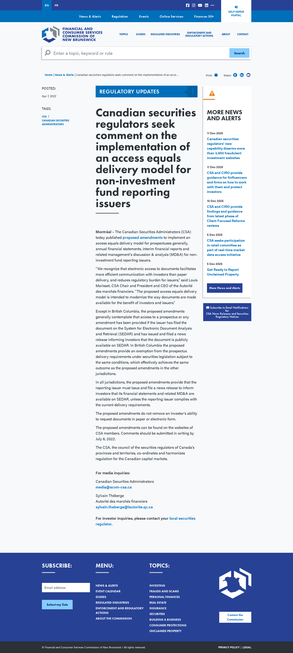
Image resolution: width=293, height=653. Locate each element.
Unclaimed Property (165, 631)
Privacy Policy (229, 647)
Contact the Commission (235, 617)
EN (47, 5)
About (226, 34)
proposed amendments (143, 237)
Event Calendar (108, 591)
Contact (242, 34)
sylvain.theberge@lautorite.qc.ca (124, 506)
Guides (140, 34)
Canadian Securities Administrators (55, 122)
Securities (157, 614)
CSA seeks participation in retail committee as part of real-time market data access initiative (226, 247)
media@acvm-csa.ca (114, 487)
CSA (44, 116)
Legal (247, 647)
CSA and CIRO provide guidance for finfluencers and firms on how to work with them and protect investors (227, 182)
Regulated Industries (165, 34)
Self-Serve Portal (236, 13)
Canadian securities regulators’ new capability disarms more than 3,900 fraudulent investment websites (226, 148)
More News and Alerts (224, 288)
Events (144, 16)
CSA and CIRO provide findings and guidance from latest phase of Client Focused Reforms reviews (226, 216)
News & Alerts (90, 16)
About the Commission (114, 618)
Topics (123, 34)
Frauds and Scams (164, 591)
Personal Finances (164, 597)
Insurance (157, 608)
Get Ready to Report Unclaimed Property (223, 271)
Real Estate (157, 603)
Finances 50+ (204, 16)
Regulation (120, 16)
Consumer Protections (167, 625)
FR (56, 5)
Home (48, 75)
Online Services (171, 16)
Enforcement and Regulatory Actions (199, 34)
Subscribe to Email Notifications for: (227, 312)
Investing (157, 586)
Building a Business (165, 620)
